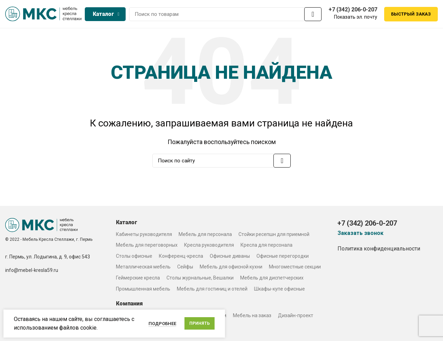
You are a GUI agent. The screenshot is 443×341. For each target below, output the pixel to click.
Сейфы (185, 268)
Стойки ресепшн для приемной (273, 235)
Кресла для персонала (266, 246)
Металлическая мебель (143, 268)
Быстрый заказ (411, 14)
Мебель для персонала (205, 235)
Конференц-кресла (181, 257)
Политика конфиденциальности (378, 249)
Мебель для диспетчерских (272, 279)
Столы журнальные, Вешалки (200, 279)
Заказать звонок (360, 234)
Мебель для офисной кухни (231, 268)
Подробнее (162, 323)
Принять (199, 323)
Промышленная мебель (143, 290)
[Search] (225, 15)
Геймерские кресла (138, 279)
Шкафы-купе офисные (279, 290)
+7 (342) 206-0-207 (352, 10)
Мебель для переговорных (147, 246)
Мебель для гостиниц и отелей (212, 290)
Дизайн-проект (295, 316)
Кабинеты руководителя (144, 235)
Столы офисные (134, 257)
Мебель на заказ (252, 316)
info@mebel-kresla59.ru (31, 271)
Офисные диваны (230, 257)
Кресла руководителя (209, 246)
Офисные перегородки (282, 257)
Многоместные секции (295, 268)
